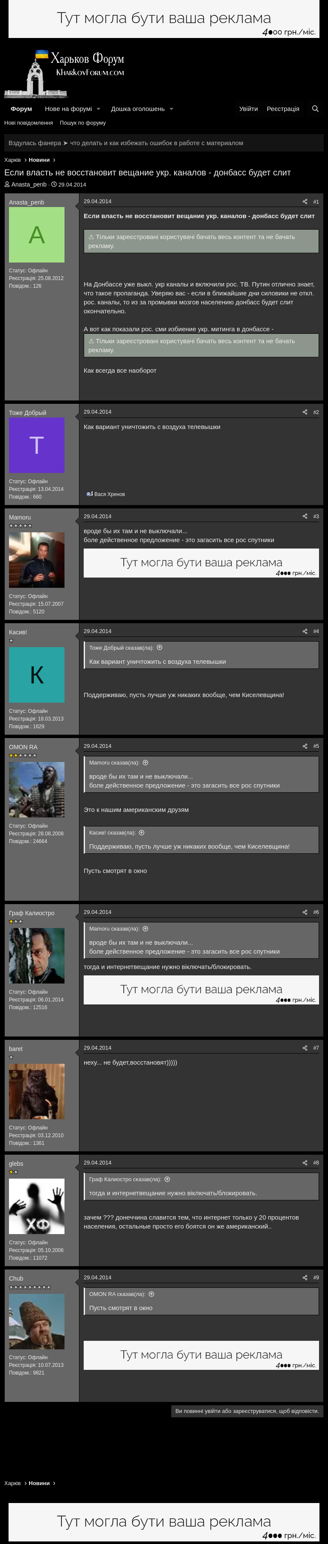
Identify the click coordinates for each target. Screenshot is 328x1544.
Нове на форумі (68, 108)
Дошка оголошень (137, 108)
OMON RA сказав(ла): (117, 1294)
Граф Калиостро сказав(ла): (125, 1179)
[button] (99, 109)
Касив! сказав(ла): (112, 832)
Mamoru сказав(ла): (114, 762)
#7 (316, 1048)
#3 (316, 517)
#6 (316, 912)
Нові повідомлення (28, 123)
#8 (316, 1163)
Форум (21, 108)
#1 (316, 202)
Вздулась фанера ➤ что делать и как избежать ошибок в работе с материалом (126, 142)
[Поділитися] (304, 202)
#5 (316, 746)
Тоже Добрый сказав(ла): (121, 648)
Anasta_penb (29, 184)
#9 (316, 1278)
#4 (316, 631)
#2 (316, 412)
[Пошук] (315, 109)
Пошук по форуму (83, 123)
